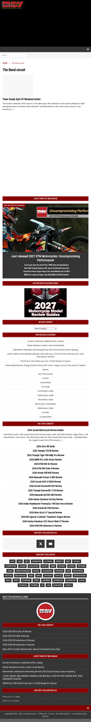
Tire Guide (45, 386)
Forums (45, 378)
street (36, 580)
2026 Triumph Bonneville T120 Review (45, 490)
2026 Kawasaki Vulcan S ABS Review (45, 477)
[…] (12, 109)
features (81, 566)
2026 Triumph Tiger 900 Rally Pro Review (45, 455)
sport (16, 580)
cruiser (22, 566)
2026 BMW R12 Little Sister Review (45, 459)
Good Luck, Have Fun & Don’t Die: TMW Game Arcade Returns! (46, 265)
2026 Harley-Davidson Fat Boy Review (45, 499)
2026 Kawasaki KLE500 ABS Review (45, 495)
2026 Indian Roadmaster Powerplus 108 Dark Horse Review (45, 503)
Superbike (46, 580)
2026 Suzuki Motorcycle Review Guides (45, 430)
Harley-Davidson (23, 571)
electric (61, 566)
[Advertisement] (45, 28)
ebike (53, 566)
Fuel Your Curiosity (45, 424)
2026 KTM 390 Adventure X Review (45, 525)
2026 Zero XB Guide (45, 446)
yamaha (68, 585)
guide (10, 571)
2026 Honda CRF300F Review (45, 472)
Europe (71, 566)
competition (11, 566)
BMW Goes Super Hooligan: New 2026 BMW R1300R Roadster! (46, 275)
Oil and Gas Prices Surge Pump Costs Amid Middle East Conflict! (46, 271)
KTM (68, 571)
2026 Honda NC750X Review (46, 508)
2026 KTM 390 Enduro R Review (17, 631)
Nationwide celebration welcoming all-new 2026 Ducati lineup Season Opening (45, 349)
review (67, 575)
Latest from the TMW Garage (45, 199)
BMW (68, 561)
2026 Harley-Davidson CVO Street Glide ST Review (45, 521)
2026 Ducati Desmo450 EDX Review (45, 486)
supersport (71, 580)
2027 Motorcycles (45, 374)
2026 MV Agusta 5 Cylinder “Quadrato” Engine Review (45, 517)
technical (23, 585)
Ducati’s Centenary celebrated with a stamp (46, 341)
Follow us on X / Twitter (11, 696)
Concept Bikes (46, 416)
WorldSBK (57, 585)
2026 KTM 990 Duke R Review (45, 468)
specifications (79, 575)
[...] (61, 440)
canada (76, 561)
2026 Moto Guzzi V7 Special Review (45, 512)
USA (48, 585)
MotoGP (8, 575)
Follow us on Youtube (11, 701)
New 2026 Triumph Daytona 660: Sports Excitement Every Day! (46, 268)
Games (45, 369)
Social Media (45, 382)
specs (8, 580)
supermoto (58, 580)
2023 (19, 561)
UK (42, 585)
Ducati (44, 566)
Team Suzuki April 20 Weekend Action (22, 99)
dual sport (33, 566)
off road (48, 575)
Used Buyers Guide (45, 391)
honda (36, 571)
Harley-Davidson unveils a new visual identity (45, 345)
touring (34, 585)
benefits (59, 561)
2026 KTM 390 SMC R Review (16, 636)
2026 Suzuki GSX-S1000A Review (45, 481)
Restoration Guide (45, 399)
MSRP (31, 575)
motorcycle (20, 575)
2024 (27, 561)
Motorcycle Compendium (45, 404)
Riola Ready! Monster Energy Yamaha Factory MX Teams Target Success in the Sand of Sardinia (45, 365)
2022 (12, 561)
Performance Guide (45, 395)
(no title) (45, 412)
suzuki (82, 580)
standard (26, 580)
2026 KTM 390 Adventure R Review (18, 640)
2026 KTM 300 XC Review (45, 464)
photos (58, 575)
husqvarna (47, 571)
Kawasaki (59, 571)
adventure (36, 561)
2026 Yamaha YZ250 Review (45, 450)
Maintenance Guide (46, 408)
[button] (87, 49)
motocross (78, 571)
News (39, 575)
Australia (48, 561)
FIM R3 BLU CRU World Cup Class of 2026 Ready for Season (45, 361)
